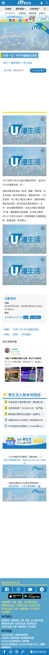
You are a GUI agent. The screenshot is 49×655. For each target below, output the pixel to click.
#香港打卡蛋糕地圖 (10, 637)
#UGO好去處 (7, 634)
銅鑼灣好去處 (8, 605)
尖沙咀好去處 (30, 601)
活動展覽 (5, 601)
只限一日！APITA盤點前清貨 (26, 329)
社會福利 (5, 611)
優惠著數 (20, 8)
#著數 (42, 644)
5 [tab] (29, 19)
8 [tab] (26, 22)
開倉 (20, 601)
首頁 (5, 62)
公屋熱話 (22, 13)
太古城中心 (35, 317)
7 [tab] (24, 22)
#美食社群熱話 (21, 634)
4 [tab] (26, 19)
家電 (7, 334)
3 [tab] (24, 19)
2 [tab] (21, 19)
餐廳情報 (24, 608)
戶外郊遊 (34, 608)
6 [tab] (31, 19)
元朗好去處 (21, 605)
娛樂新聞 (32, 13)
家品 (16, 334)
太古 (26, 317)
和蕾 (9, 70)
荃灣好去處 (34, 605)
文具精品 (27, 334)
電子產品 (27, 62)
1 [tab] (18, 19)
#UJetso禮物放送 (9, 644)
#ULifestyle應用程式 (11, 640)
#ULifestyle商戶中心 (29, 644)
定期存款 (43, 13)
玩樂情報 (34, 8)
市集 (14, 601)
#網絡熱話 (6, 647)
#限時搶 (26, 640)
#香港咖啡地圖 (27, 637)
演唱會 (8, 8)
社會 (16, 608)
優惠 (7, 329)
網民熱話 (5, 620)
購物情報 (15, 62)
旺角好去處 (6, 608)
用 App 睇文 (39, 70)
